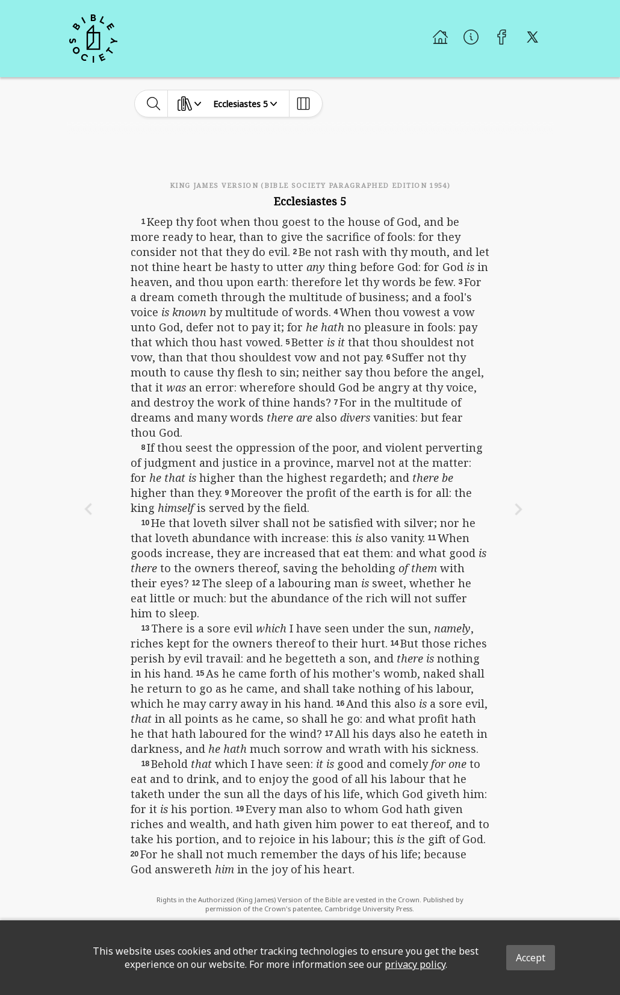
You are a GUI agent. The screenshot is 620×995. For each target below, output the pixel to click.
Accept (530, 957)
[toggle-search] (154, 103)
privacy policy (415, 964)
